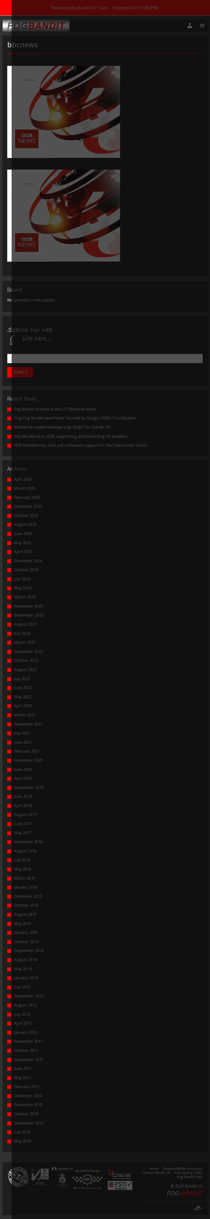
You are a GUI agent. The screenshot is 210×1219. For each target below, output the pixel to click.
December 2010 (28, 1095)
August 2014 (25, 959)
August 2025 (25, 524)
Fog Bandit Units (190, 1177)
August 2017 (25, 814)
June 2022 (23, 687)
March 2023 (24, 642)
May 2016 (22, 869)
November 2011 (28, 1041)
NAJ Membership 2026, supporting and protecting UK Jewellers (71, 436)
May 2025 (22, 542)
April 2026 (23, 479)
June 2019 (23, 796)
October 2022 (26, 660)
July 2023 (22, 633)
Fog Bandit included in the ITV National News (55, 409)
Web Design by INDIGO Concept (172, 1204)
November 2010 (28, 1104)
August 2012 (25, 1005)
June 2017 (23, 823)
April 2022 (23, 705)
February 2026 (27, 497)
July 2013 (22, 987)
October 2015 (26, 905)
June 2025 (23, 533)
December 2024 (28, 560)
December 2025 (28, 506)
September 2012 (29, 996)
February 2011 (27, 1086)
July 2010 (22, 1132)
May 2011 (22, 1077)
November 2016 (28, 841)
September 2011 (29, 1059)
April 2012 (23, 1023)
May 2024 (22, 588)
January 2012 (26, 1032)
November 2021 (28, 724)
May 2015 (22, 923)
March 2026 (24, 488)
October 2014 (26, 941)
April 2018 (23, 805)
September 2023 (29, 615)
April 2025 (23, 551)
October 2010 (26, 1113)
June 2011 (23, 1068)
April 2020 (23, 778)
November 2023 (28, 606)
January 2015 (26, 932)
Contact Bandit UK (156, 1173)
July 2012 (22, 1014)
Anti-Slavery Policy (188, 1173)
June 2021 (23, 742)
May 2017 (22, 832)
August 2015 (25, 914)
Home (154, 1169)
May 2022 (22, 696)
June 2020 (23, 769)
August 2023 (25, 624)
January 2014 (26, 977)
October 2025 (26, 515)
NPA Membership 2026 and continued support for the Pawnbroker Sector (81, 445)
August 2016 (25, 851)
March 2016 (24, 878)
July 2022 (22, 678)
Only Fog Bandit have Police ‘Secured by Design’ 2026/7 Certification (75, 418)
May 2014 (22, 969)
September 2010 (29, 1123)
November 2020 (28, 760)
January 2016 (26, 887)
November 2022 (28, 651)
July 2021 (22, 733)
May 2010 (22, 1141)
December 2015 (28, 896)
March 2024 (24, 597)
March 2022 (24, 715)
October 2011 (26, 1050)
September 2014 (29, 950)
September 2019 (29, 787)
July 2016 (22, 860)
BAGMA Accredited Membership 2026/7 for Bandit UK (62, 427)
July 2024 (22, 579)
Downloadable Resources (183, 1169)
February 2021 (27, 751)
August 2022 (25, 669)
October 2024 (26, 569)
